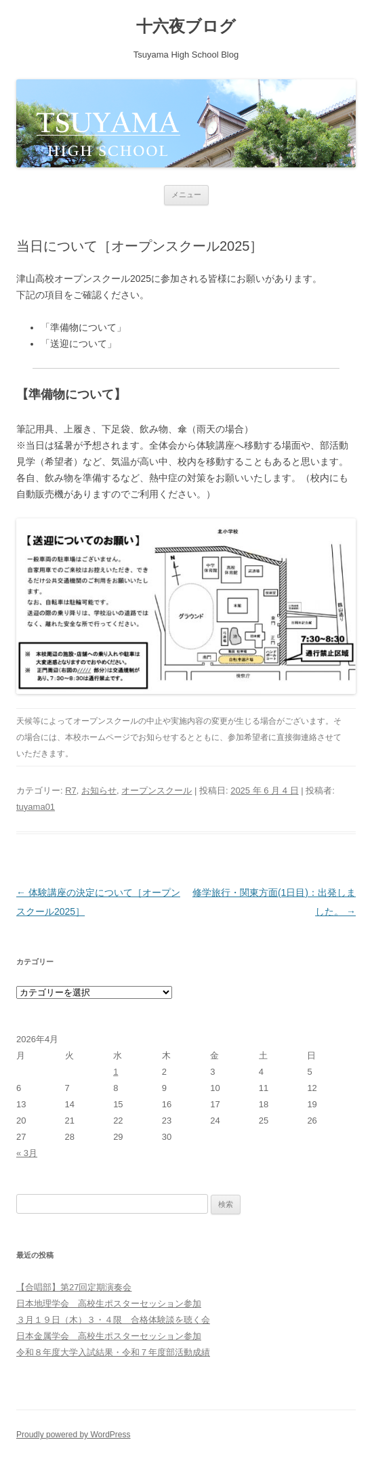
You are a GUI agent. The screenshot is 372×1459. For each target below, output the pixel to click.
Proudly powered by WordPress (73, 1434)
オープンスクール (156, 790)
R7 (71, 790)
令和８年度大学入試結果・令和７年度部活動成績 (113, 1352)
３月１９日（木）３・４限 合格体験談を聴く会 (113, 1320)
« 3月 (26, 1153)
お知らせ (99, 790)
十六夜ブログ (186, 26)
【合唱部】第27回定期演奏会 (73, 1287)
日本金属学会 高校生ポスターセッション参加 (108, 1336)
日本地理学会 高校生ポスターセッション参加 (108, 1303)
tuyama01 (35, 807)
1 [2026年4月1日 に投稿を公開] (115, 1072)
